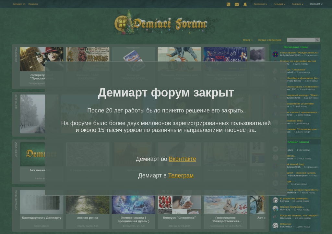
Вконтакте (182, 159)
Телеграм (181, 175)
